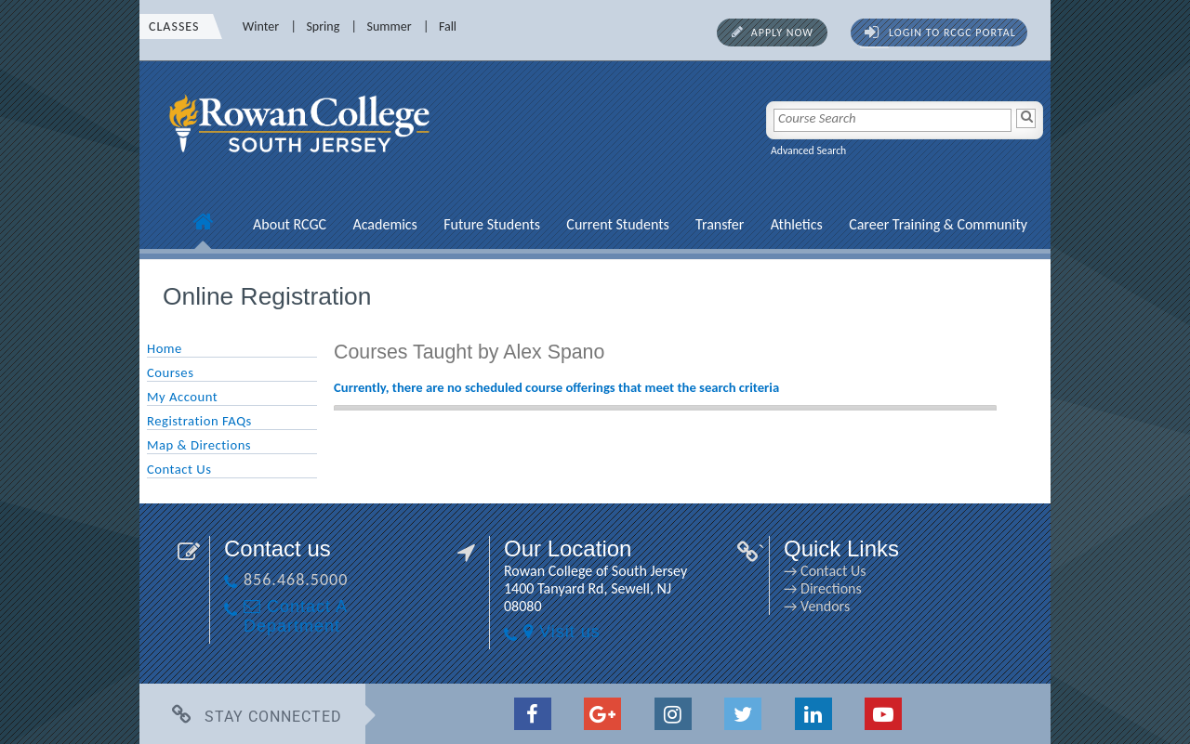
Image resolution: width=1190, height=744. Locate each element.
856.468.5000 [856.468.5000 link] (296, 579)
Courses (170, 372)
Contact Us (179, 469)
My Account (182, 396)
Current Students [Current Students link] (617, 224)
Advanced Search (808, 150)
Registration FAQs (199, 420)
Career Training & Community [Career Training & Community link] (938, 224)
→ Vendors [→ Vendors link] (817, 606)
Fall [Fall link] (447, 26)
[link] (302, 162)
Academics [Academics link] (384, 224)
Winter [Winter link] (261, 26)
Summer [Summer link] (389, 26)
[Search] (1026, 118)
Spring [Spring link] (322, 26)
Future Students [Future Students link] (491, 224)
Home (164, 348)
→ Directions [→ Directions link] (823, 588)
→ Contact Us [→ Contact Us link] (825, 571)
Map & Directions (199, 445)
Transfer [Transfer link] (719, 224)
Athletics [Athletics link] (797, 224)
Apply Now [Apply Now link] (782, 32)
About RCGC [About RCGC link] (289, 224)
